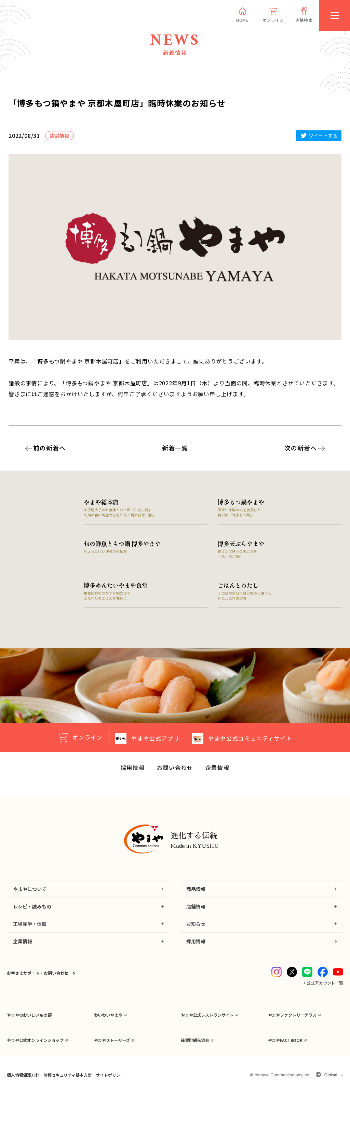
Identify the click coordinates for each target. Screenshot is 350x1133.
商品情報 (195, 891)
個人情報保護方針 (23, 1114)
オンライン (273, 20)
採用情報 (133, 769)
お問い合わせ (175, 769)
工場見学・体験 (29, 925)
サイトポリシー (110, 1114)
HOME (242, 20)
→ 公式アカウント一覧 (322, 985)
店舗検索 (303, 20)
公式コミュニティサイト (250, 740)
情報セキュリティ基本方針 (67, 1114)
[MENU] (334, 15)
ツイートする (323, 135)
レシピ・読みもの (32, 908)
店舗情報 (195, 908)
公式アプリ (155, 740)
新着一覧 (175, 447)
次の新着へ (300, 447)
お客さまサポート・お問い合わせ (37, 975)
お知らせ (195, 925)
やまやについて (29, 891)
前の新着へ (49, 447)
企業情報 (217, 769)
